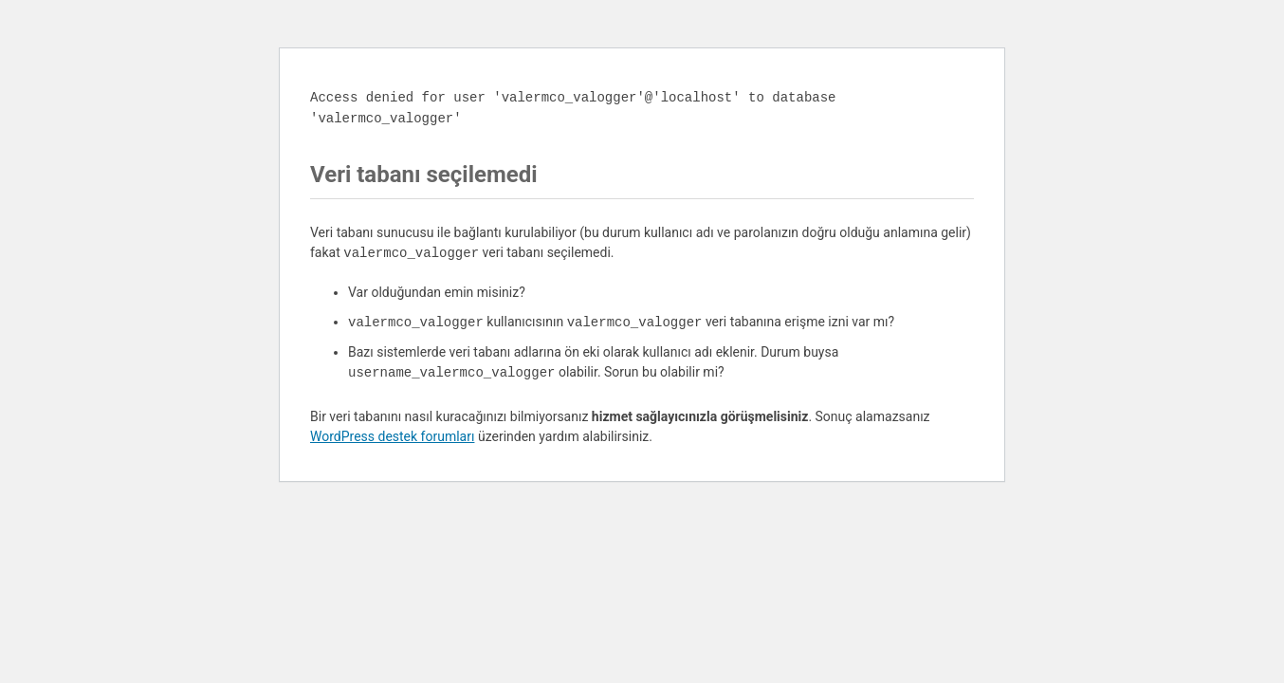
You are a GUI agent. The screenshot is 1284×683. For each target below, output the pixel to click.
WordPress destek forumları (392, 436)
